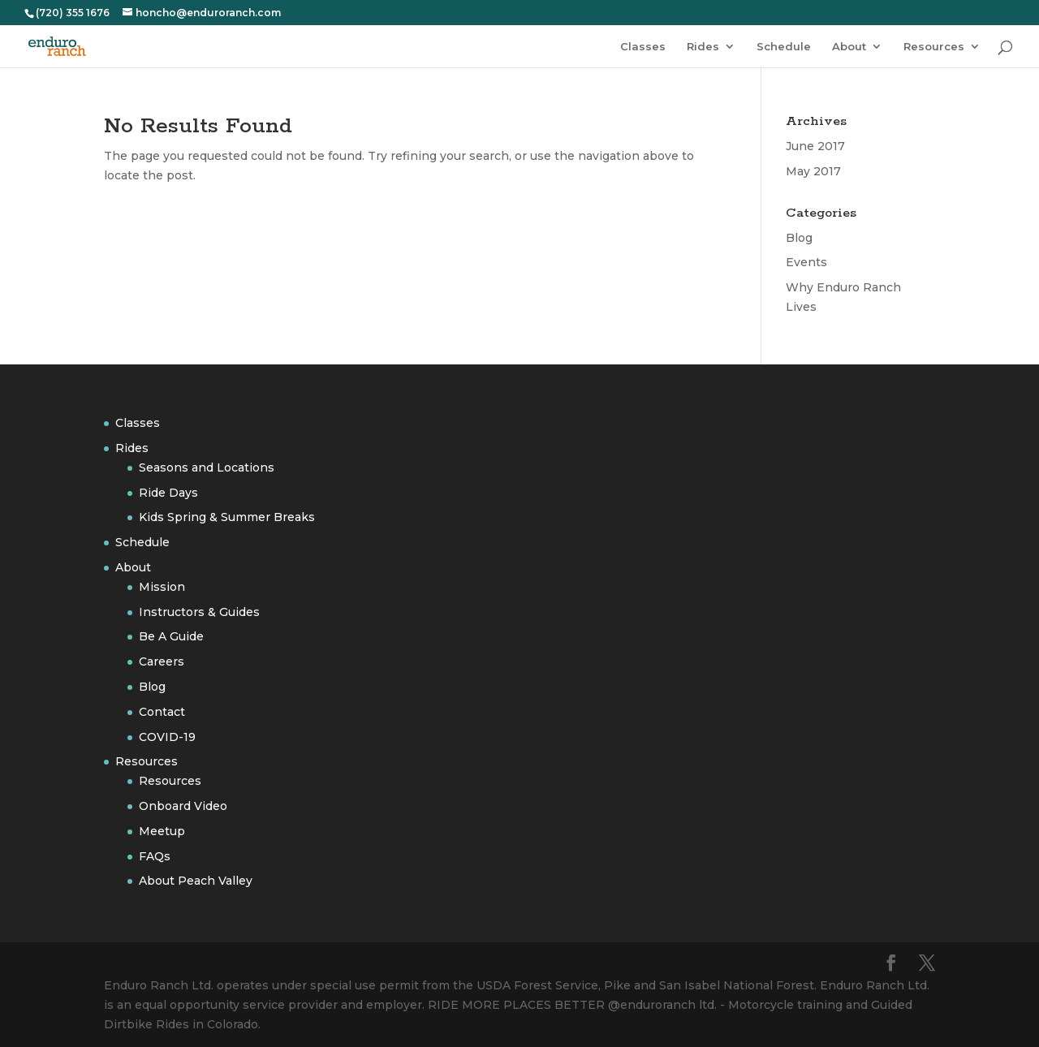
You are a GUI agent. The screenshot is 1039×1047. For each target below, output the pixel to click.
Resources (933, 47)
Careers (161, 661)
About (849, 47)
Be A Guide (171, 636)
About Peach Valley (195, 880)
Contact (162, 711)
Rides (703, 47)
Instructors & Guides (199, 612)
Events (806, 262)
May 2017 (813, 171)
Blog (799, 238)
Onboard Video (183, 806)
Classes (643, 47)
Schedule (784, 47)
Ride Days (168, 492)
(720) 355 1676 (73, 12)
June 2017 (815, 146)
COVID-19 (167, 737)
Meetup (162, 831)
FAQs (154, 856)
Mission (162, 587)
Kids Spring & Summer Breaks (227, 517)
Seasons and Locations (206, 467)
